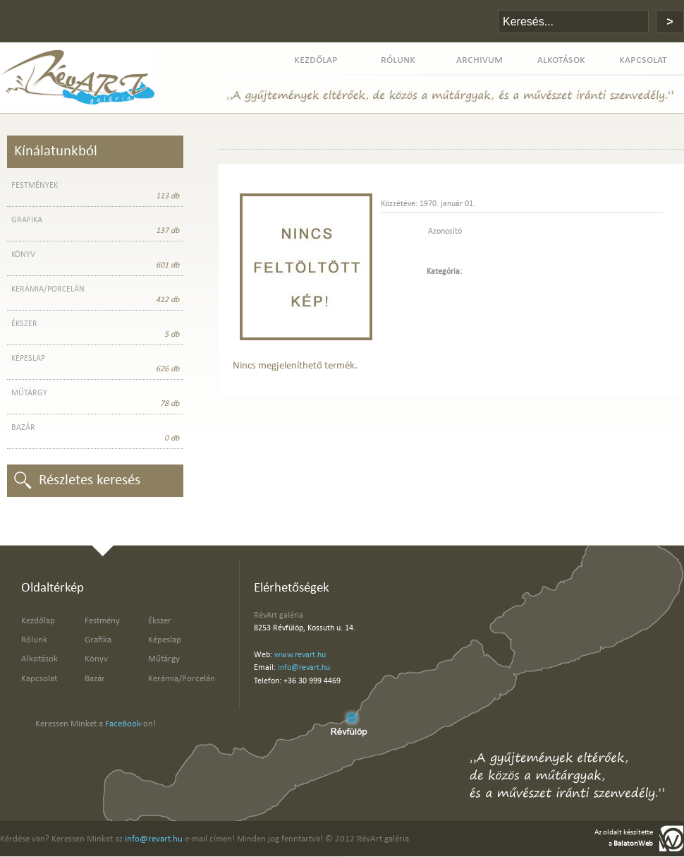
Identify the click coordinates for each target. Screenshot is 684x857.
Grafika (98, 640)
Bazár (95, 678)
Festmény (102, 620)
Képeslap (164, 640)
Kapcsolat (39, 678)
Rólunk (34, 640)
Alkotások (39, 659)
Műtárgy (164, 659)
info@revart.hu (304, 668)
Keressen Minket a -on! (95, 724)
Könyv (96, 659)
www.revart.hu (300, 655)
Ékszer (159, 620)
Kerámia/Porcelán (181, 678)
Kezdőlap (38, 620)
